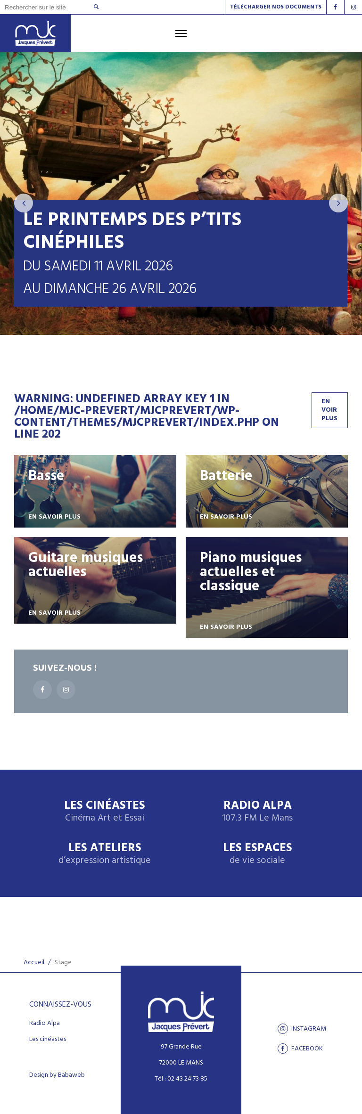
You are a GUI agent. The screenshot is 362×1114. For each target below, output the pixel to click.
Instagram (302, 1029)
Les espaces (257, 854)
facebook (300, 1048)
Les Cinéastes (104, 812)
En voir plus (329, 410)
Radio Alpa (257, 812)
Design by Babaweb (57, 1075)
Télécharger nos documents (275, 7)
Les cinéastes (47, 1039)
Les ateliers (104, 854)
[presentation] (23, 203)
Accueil (34, 962)
